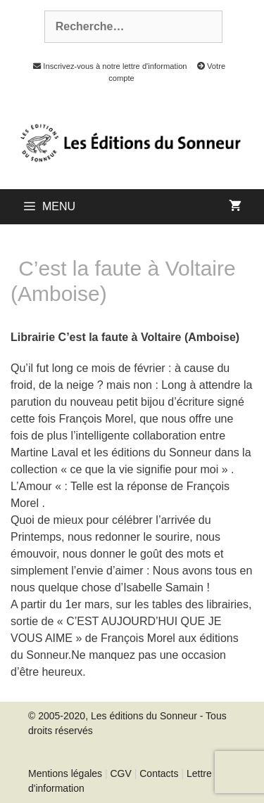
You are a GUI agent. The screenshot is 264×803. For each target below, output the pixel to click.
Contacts (158, 773)
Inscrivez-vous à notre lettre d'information (106, 66)
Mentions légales (65, 773)
